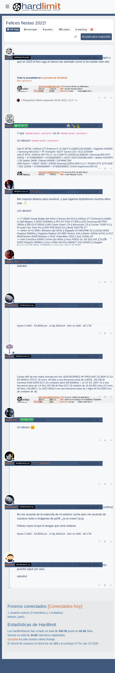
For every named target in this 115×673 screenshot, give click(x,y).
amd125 (9, 463)
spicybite (12, 639)
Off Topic (13, 29)
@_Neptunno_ (42, 463)
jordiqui (9, 356)
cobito (8, 57)
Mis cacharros (24, 80)
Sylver (8, 191)
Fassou (9, 125)
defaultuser (11, 305)
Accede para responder (96, 36)
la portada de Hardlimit (54, 77)
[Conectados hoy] (65, 606)
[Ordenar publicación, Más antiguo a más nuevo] (76, 37)
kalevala (9, 564)
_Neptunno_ (12, 419)
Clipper (9, 261)
